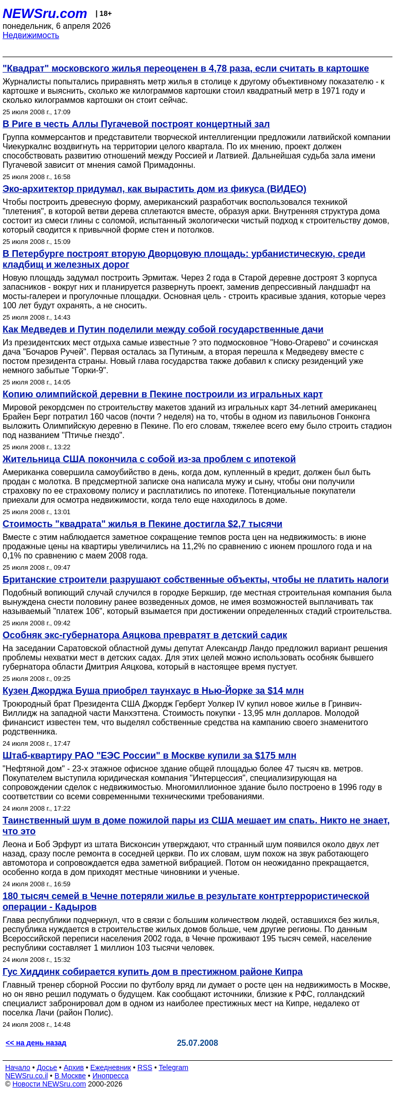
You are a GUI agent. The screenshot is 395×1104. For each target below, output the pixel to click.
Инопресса (111, 1076)
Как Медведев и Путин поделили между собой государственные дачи (163, 329)
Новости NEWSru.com (49, 1084)
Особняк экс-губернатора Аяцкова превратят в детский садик (145, 635)
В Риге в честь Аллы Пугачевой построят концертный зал (136, 124)
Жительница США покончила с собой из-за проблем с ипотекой (149, 459)
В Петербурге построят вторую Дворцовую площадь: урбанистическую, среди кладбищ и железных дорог (184, 259)
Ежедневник (111, 1067)
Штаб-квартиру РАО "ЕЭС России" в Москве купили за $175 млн (149, 755)
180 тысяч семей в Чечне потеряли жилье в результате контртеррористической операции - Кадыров (186, 901)
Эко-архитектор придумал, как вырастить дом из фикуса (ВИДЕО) (155, 189)
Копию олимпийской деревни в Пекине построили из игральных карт (163, 394)
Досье (47, 1067)
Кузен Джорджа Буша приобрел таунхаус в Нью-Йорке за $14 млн (153, 691)
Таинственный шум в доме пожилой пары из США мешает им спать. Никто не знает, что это (196, 825)
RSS (144, 1067)
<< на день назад (36, 1043)
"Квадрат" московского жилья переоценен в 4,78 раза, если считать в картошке (186, 68)
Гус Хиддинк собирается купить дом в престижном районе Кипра (153, 972)
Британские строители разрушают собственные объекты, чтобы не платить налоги (196, 579)
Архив (74, 1067)
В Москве (70, 1076)
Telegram (174, 1067)
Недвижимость (31, 35)
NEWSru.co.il (26, 1076)
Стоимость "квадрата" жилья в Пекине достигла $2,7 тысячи (142, 524)
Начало (17, 1067)
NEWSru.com (45, 13)
